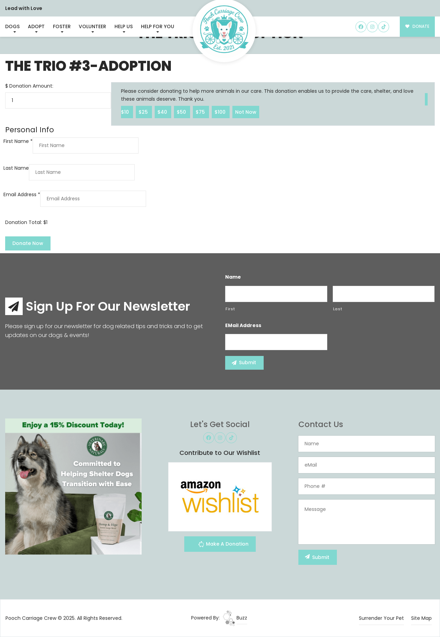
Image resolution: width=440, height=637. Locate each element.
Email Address (21, 194)
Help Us (123, 26)
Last (337, 309)
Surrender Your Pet (381, 618)
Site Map (421, 618)
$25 (144, 111)
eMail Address (243, 325)
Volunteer (92, 26)
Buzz (235, 617)
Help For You (157, 26)
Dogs (12, 26)
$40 (162, 111)
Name (233, 277)
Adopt (36, 26)
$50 (182, 111)
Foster (62, 26)
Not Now (245, 111)
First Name (18, 141)
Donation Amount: (31, 85)
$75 (201, 111)
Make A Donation (223, 545)
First (230, 309)
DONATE (417, 26)
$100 (220, 111)
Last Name (16, 168)
